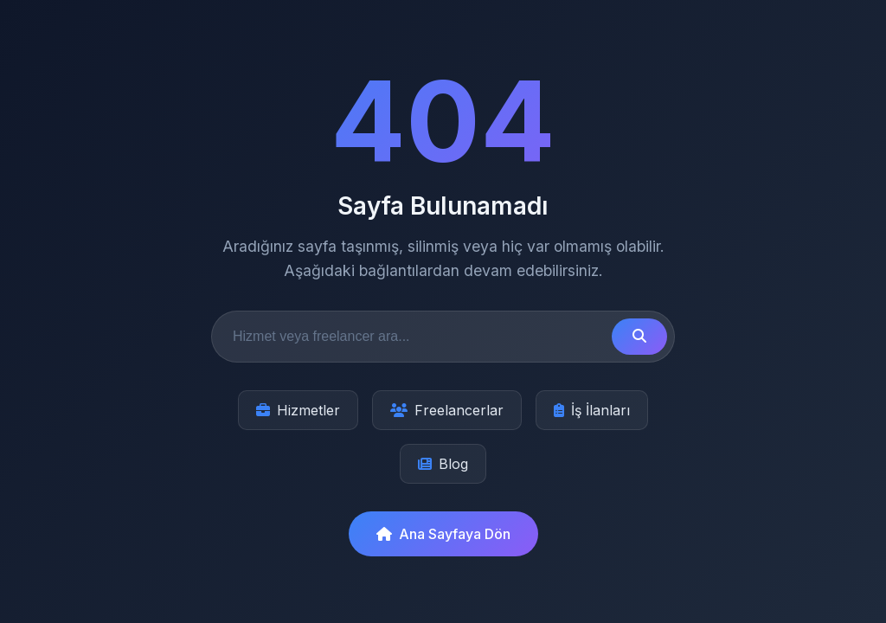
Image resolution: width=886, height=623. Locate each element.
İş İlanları (592, 410)
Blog (443, 463)
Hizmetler (298, 410)
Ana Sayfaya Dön (443, 534)
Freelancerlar (447, 410)
